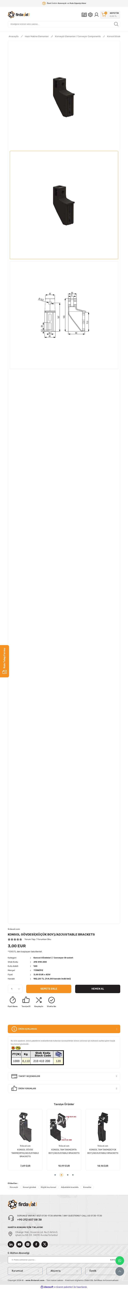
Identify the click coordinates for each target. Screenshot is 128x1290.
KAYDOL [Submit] (114, 1260)
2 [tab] (61, 1175)
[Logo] (18, 14)
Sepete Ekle (48, 988)
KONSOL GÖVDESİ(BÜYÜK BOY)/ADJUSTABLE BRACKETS (50, 1151)
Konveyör (14, 1188)
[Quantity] (15, 989)
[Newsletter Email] (64, 1260)
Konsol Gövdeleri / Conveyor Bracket (54, 958)
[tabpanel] (51, 1140)
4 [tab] (73, 1175)
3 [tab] (67, 1175)
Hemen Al (97, 988)
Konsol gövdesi (29, 1188)
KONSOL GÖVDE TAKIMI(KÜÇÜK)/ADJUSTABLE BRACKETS (89, 1153)
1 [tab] (55, 1175)
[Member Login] (96, 14)
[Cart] (110, 15)
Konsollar (87, 1188)
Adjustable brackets (69, 1188)
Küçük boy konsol (48, 1188)
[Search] (64, 24)
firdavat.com (50, 1146)
